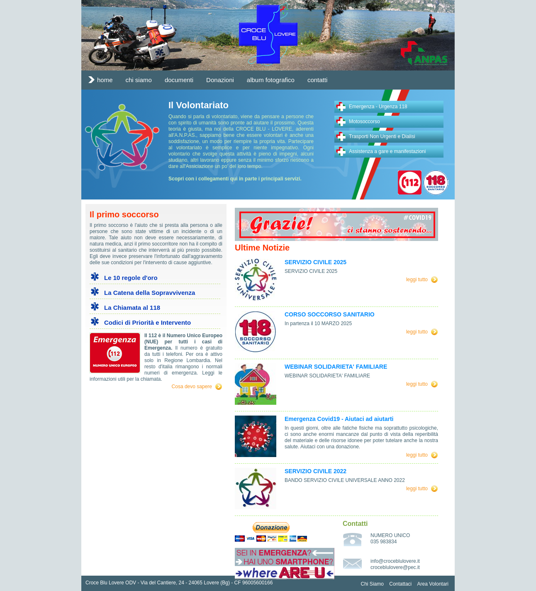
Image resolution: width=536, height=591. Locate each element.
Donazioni (220, 79)
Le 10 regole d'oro (131, 277)
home (105, 79)
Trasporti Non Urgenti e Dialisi (382, 136)
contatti (317, 79)
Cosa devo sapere (192, 386)
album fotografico (271, 79)
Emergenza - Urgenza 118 (378, 106)
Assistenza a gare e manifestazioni (387, 151)
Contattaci (400, 584)
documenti (179, 79)
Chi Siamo (372, 584)
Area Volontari (432, 584)
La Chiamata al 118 (132, 307)
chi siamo (139, 79)
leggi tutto (417, 279)
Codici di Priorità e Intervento (147, 322)
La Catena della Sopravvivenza (149, 292)
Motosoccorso (364, 121)
